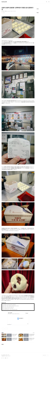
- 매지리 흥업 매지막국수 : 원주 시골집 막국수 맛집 (9, 320)
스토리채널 (4, 391)
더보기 (33, 369)
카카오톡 (6, 391)
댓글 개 (3, 380)
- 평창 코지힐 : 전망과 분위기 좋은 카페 (8, 318)
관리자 (8, 391)
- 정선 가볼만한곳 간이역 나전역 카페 (7, 319)
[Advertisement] (18, 238)
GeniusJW (4, 2)
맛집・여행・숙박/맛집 (4, 11)
